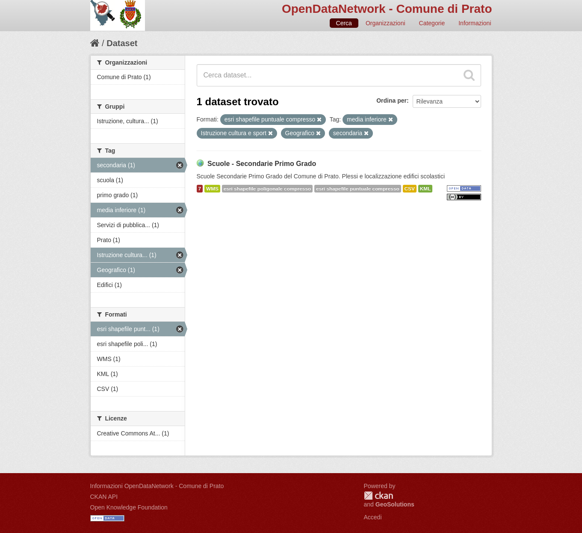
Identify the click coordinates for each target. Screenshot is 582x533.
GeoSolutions (394, 504)
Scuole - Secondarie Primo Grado (261, 163)
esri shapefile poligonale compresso (267, 189)
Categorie (432, 23)
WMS (212, 189)
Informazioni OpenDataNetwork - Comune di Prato (157, 486)
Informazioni (474, 23)
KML (425, 189)
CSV (410, 189)
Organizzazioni (385, 23)
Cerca (344, 23)
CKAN (378, 495)
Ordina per (391, 100)
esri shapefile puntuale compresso (357, 189)
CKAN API (104, 496)
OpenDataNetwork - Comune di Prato (387, 8)
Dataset (121, 43)
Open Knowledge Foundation (129, 507)
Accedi (373, 517)
